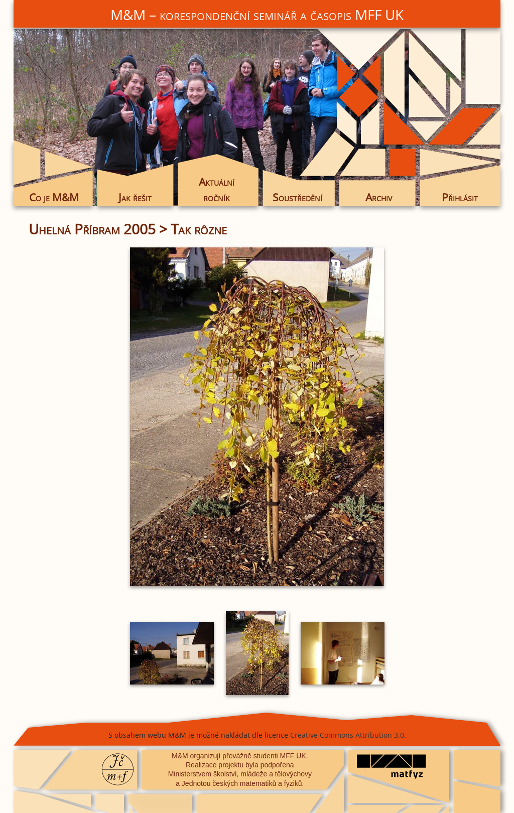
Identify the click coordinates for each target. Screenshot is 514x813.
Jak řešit (135, 197)
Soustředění (297, 197)
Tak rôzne (199, 228)
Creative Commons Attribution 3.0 (347, 735)
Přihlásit (460, 197)
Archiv (378, 197)
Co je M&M (54, 197)
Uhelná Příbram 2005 (92, 228)
